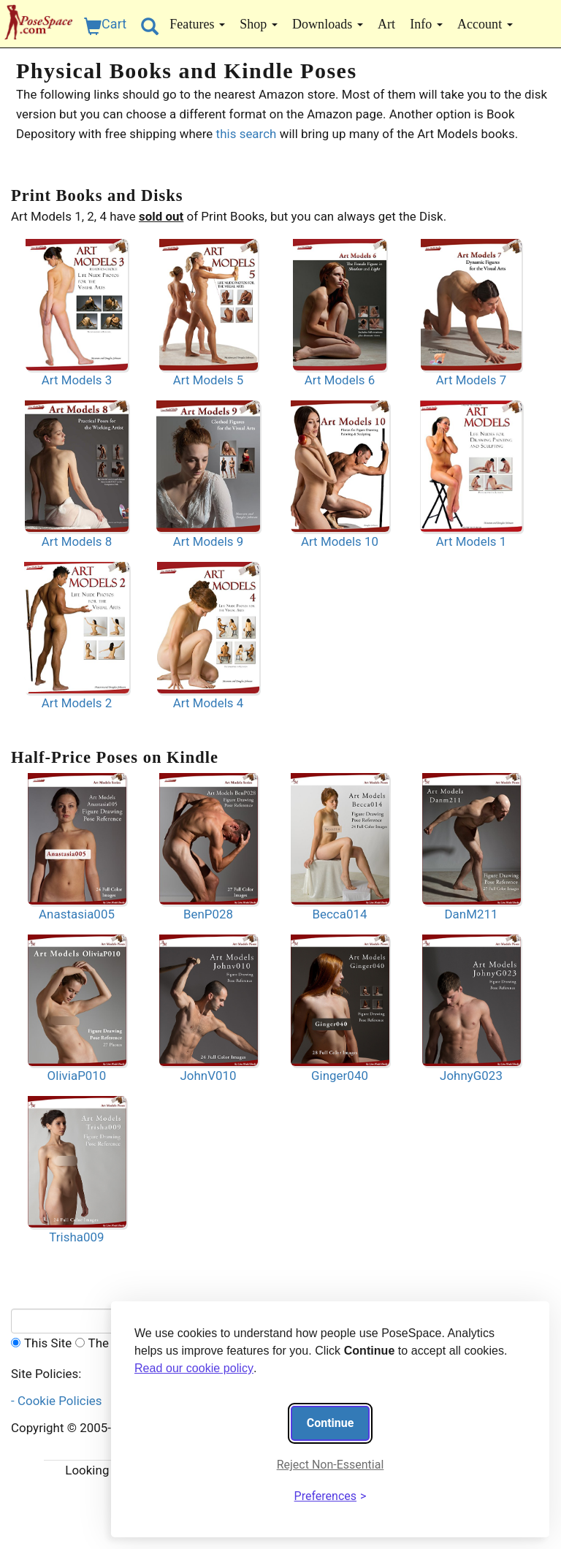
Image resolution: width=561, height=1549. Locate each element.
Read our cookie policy (193, 1368)
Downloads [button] (327, 24)
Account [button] (485, 24)
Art (386, 24)
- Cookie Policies (59, 1400)
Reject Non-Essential (330, 1465)
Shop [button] (259, 24)
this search (248, 133)
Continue (330, 1423)
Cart (105, 25)
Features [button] (197, 24)
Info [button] (426, 24)
